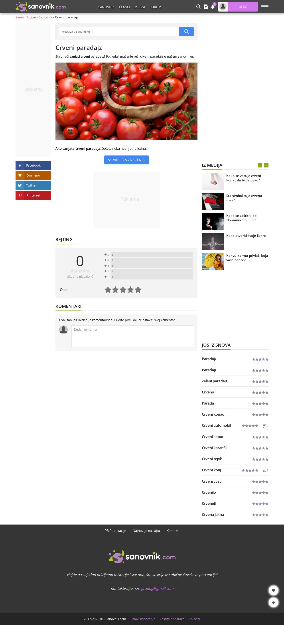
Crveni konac (213, 414)
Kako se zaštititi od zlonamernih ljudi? (241, 217)
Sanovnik (106, 7)
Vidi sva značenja (129, 159)
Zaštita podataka (172, 619)
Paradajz (209, 359)
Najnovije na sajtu (146, 530)
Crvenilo (209, 492)
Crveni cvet (211, 481)
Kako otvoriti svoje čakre (246, 235)
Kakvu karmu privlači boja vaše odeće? (247, 257)
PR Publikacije (115, 530)
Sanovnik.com (26, 17)
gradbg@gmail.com (157, 588)
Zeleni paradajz (214, 381)
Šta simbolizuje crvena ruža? (244, 197)
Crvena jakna (213, 514)
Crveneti (209, 503)
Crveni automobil (216, 425)
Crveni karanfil (214, 448)
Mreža (139, 7)
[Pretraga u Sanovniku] (119, 31)
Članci (124, 7)
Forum (155, 7)
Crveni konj (211, 470)
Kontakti (173, 530)
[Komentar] (132, 336)
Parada (208, 403)
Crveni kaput (212, 436)
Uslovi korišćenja (142, 619)
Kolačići (194, 619)
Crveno (208, 392)
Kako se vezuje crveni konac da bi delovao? (243, 177)
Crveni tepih (212, 459)
